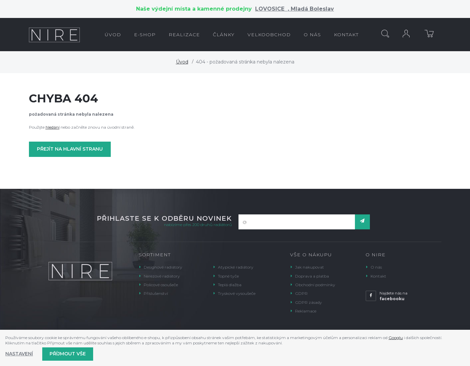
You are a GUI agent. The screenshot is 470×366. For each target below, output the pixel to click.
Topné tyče (228, 276)
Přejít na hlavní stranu (70, 149)
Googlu (396, 337)
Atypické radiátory (235, 267)
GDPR (301, 293)
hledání (53, 127)
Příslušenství (156, 293)
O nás (376, 267)
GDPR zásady (308, 302)
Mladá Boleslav (311, 9)
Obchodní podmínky (315, 284)
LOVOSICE (271, 9)
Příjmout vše (68, 354)
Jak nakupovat (309, 267)
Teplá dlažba (229, 284)
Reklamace (305, 310)
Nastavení (19, 354)
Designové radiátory (163, 267)
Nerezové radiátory (162, 276)
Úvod (182, 62)
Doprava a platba (312, 276)
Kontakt (378, 276)
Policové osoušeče (161, 284)
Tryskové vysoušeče (236, 293)
